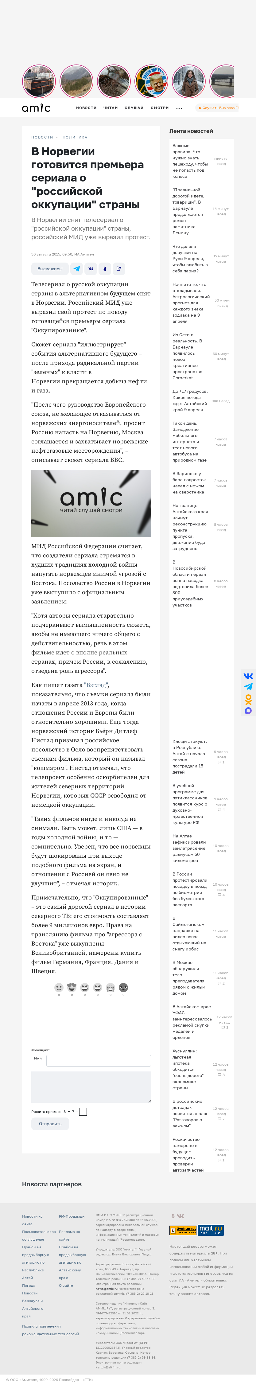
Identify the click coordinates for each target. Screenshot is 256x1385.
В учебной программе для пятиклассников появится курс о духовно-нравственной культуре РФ (190, 804)
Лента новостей (191, 130)
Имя (38, 1058)
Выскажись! (50, 268)
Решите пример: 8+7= (54, 1111)
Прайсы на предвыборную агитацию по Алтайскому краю (72, 1262)
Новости (86, 107)
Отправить (50, 1123)
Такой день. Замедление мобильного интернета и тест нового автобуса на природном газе (190, 441)
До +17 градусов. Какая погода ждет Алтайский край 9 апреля (190, 400)
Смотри (160, 107)
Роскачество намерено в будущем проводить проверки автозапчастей (188, 1154)
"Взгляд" (95, 685)
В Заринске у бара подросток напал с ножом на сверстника (189, 482)
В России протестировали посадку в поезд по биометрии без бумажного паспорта (190, 889)
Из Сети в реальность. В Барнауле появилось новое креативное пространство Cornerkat (187, 356)
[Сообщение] (91, 1087)
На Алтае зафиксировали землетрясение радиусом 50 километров (189, 848)
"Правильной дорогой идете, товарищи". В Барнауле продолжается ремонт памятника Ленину (188, 211)
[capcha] (83, 1112)
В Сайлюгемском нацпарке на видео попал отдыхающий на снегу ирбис (189, 933)
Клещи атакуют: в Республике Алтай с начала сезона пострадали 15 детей (190, 756)
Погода (28, 1285)
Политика (75, 137)
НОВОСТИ (42, 137)
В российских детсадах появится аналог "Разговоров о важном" (190, 1113)
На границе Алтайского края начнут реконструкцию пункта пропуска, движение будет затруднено (190, 527)
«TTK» (88, 1379)
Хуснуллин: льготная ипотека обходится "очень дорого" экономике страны (188, 1069)
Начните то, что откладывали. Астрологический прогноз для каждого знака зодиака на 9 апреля (191, 303)
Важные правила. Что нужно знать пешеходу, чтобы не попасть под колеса (190, 161)
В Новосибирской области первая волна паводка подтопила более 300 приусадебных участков (190, 583)
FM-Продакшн (71, 1216)
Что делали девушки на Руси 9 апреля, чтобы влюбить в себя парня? (190, 258)
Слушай (134, 107)
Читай (110, 107)
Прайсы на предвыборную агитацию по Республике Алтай (35, 1262)
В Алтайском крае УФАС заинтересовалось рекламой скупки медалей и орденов (192, 1022)
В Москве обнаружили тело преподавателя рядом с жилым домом (189, 978)
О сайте (66, 1285)
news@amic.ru (107, 1288)
